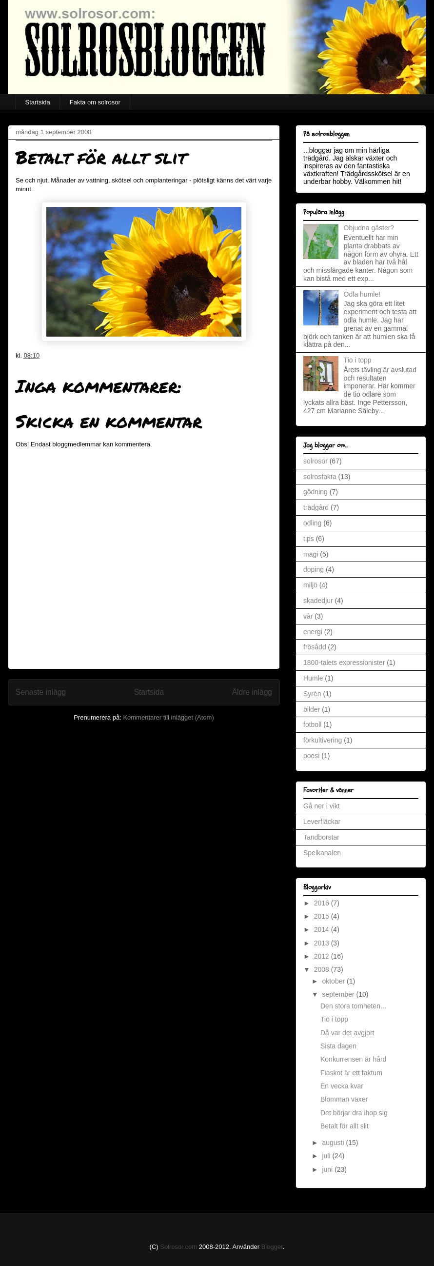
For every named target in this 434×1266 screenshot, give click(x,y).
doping (313, 569)
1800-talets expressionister (344, 662)
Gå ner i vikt (321, 806)
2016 (322, 903)
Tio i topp (358, 360)
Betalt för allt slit (344, 1126)
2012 (322, 956)
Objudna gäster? (369, 228)
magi (310, 554)
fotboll (312, 724)
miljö (310, 585)
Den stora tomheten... (353, 1006)
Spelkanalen (322, 853)
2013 (322, 943)
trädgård (316, 507)
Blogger (272, 1246)
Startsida (37, 102)
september (339, 994)
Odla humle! (362, 294)
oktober (334, 981)
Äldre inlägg (252, 692)
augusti (334, 1142)
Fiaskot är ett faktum (351, 1073)
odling (312, 523)
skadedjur (318, 600)
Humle (313, 678)
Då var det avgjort (347, 1033)
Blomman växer (344, 1099)
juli (327, 1156)
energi (312, 632)
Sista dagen (338, 1046)
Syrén (312, 694)
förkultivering (322, 740)
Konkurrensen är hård (353, 1059)
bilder (311, 709)
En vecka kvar (341, 1086)
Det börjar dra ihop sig (354, 1113)
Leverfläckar (321, 821)
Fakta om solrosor (95, 102)
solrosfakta (319, 477)
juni (328, 1169)
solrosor (315, 461)
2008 (322, 969)
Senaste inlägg (41, 692)
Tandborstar (321, 837)
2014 (322, 929)
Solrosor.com (178, 1246)
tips (308, 539)
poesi (311, 756)
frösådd (314, 647)
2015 (322, 916)
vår (308, 616)
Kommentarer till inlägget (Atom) (168, 717)
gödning (315, 492)
